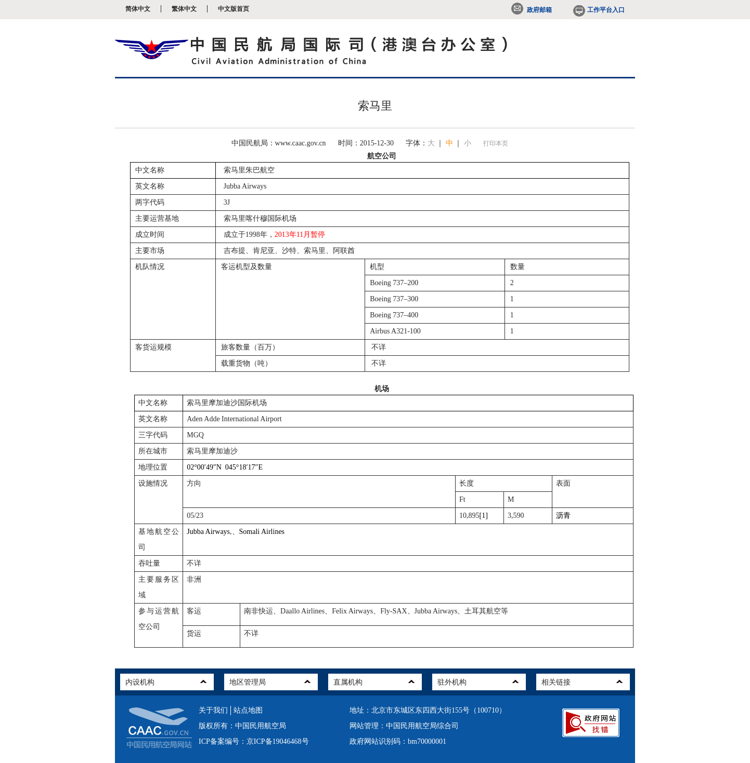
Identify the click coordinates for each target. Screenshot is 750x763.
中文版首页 (233, 8)
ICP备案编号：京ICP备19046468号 (254, 741)
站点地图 (248, 710)
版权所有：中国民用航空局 (242, 726)
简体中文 (137, 8)
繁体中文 (184, 8)
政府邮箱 (531, 10)
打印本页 (495, 143)
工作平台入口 (598, 10)
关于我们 (213, 710)
